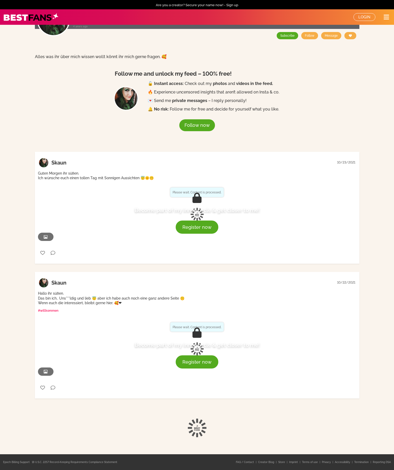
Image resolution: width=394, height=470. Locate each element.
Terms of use (310, 462)
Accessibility (343, 462)
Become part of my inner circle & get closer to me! (197, 210)
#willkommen (48, 310)
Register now (197, 227)
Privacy (326, 462)
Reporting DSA (382, 462)
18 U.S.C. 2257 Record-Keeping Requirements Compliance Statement (74, 462)
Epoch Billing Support (16, 462)
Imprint (294, 462)
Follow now (197, 125)
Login (364, 17)
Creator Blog (266, 462)
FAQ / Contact (245, 462)
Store (282, 462)
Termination (361, 462)
